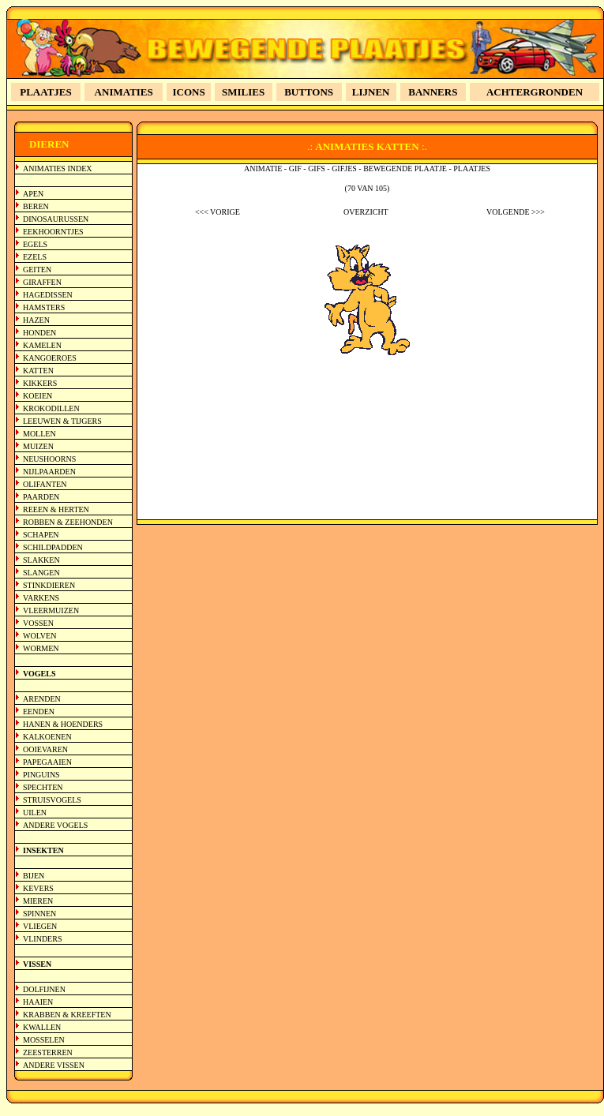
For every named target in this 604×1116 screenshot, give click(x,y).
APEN (33, 193)
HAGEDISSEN (48, 294)
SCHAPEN (41, 534)
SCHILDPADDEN (53, 547)
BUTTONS (308, 92)
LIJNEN (371, 92)
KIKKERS (40, 383)
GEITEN (37, 269)
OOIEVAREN (45, 749)
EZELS (35, 257)
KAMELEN (42, 345)
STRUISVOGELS (52, 800)
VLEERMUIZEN (51, 610)
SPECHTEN (43, 787)
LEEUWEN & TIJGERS (62, 421)
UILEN (35, 812)
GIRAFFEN (42, 282)
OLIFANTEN (44, 484)
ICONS (189, 92)
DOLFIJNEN (44, 989)
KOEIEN (37, 395)
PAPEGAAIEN (47, 762)
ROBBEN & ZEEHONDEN (68, 522)
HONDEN (39, 332)
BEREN (36, 206)
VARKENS (41, 598)
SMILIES (243, 92)
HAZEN (36, 320)
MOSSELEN (44, 1039)
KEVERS (38, 888)
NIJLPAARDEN (49, 471)
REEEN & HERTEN (56, 509)
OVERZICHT (365, 212)
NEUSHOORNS (49, 459)
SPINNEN (39, 913)
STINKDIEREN (49, 585)
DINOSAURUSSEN (55, 219)
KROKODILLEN (51, 408)
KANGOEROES (50, 358)
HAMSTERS (44, 307)
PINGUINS (41, 774)
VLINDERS (42, 938)
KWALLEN (42, 1027)
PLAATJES (46, 92)
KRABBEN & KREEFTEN (67, 1014)
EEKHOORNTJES (53, 231)
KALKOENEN (47, 736)
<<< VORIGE (217, 212)
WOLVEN (39, 635)
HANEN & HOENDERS (63, 724)
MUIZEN (38, 446)
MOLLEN (39, 433)
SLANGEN (41, 572)
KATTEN (38, 370)
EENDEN (38, 711)
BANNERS (432, 92)
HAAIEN (38, 1002)
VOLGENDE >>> (515, 212)
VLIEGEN (40, 926)
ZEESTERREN (48, 1052)
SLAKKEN (41, 560)
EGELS (35, 244)
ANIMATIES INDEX (57, 168)
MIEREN (38, 901)
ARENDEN (42, 699)
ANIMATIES (124, 92)
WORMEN (41, 648)
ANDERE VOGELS (55, 825)
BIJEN (33, 875)
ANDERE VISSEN (53, 1065)
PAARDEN (41, 496)
